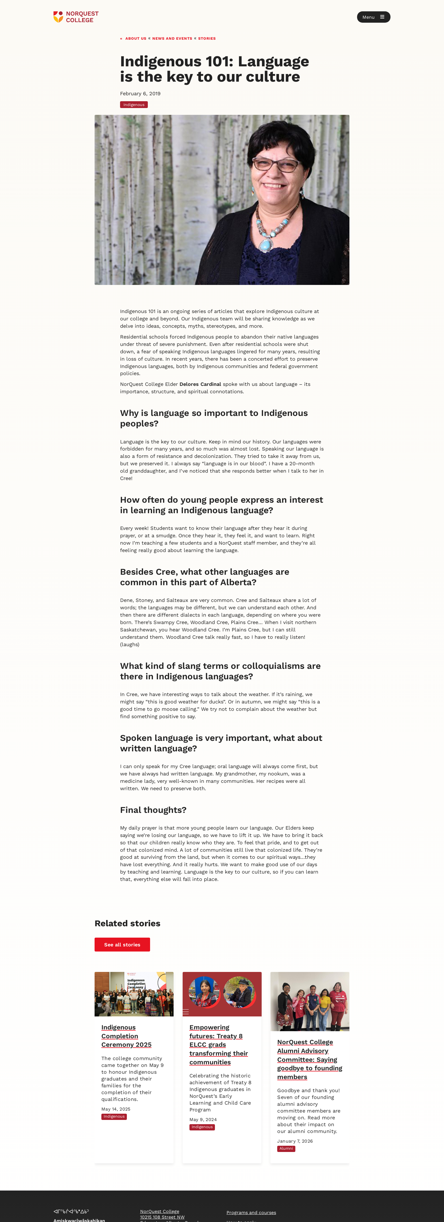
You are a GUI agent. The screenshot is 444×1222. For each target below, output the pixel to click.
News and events (172, 38)
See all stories (122, 945)
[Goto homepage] (76, 17)
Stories (207, 38)
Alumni (286, 1148)
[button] (373, 17)
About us (135, 38)
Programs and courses (251, 1212)
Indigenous (133, 104)
